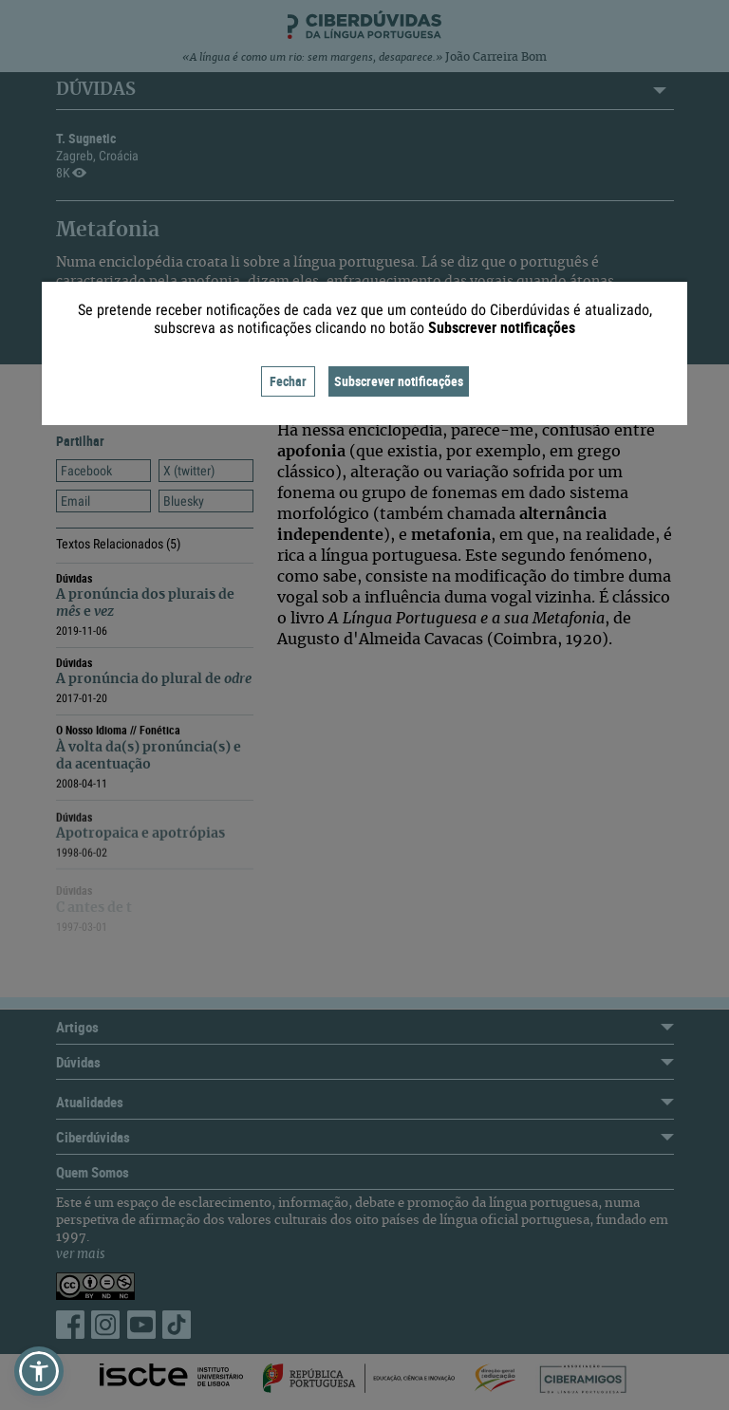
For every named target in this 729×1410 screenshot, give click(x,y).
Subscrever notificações (398, 381)
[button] (39, 1371)
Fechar (288, 381)
